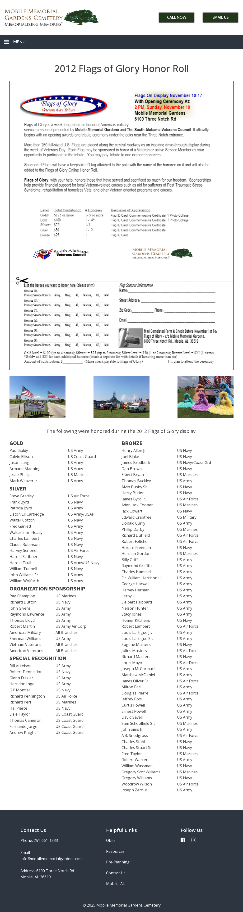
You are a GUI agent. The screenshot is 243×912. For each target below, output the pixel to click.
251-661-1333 (46, 840)
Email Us (220, 17)
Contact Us (116, 873)
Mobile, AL (115, 883)
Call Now (176, 17)
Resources (115, 851)
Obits (111, 840)
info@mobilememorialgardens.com (51, 858)
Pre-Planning (118, 862)
